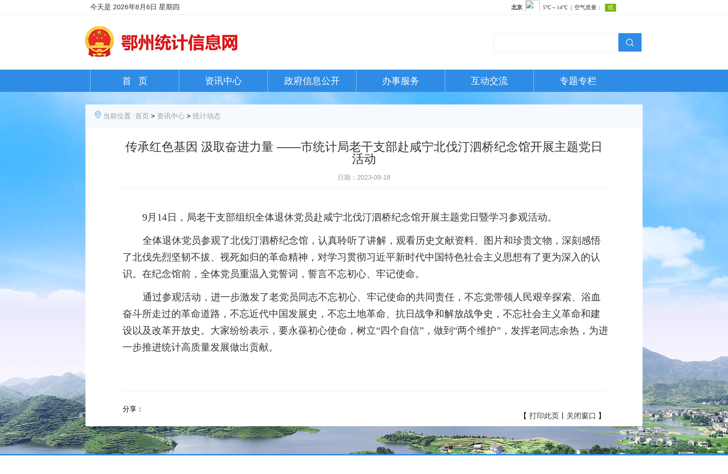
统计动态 (207, 116)
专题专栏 (578, 81)
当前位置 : (119, 116)
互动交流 (489, 81)
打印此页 (544, 416)
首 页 (135, 81)
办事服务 (400, 81)
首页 (142, 116)
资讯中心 (223, 81)
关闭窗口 (581, 416)
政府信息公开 (312, 81)
